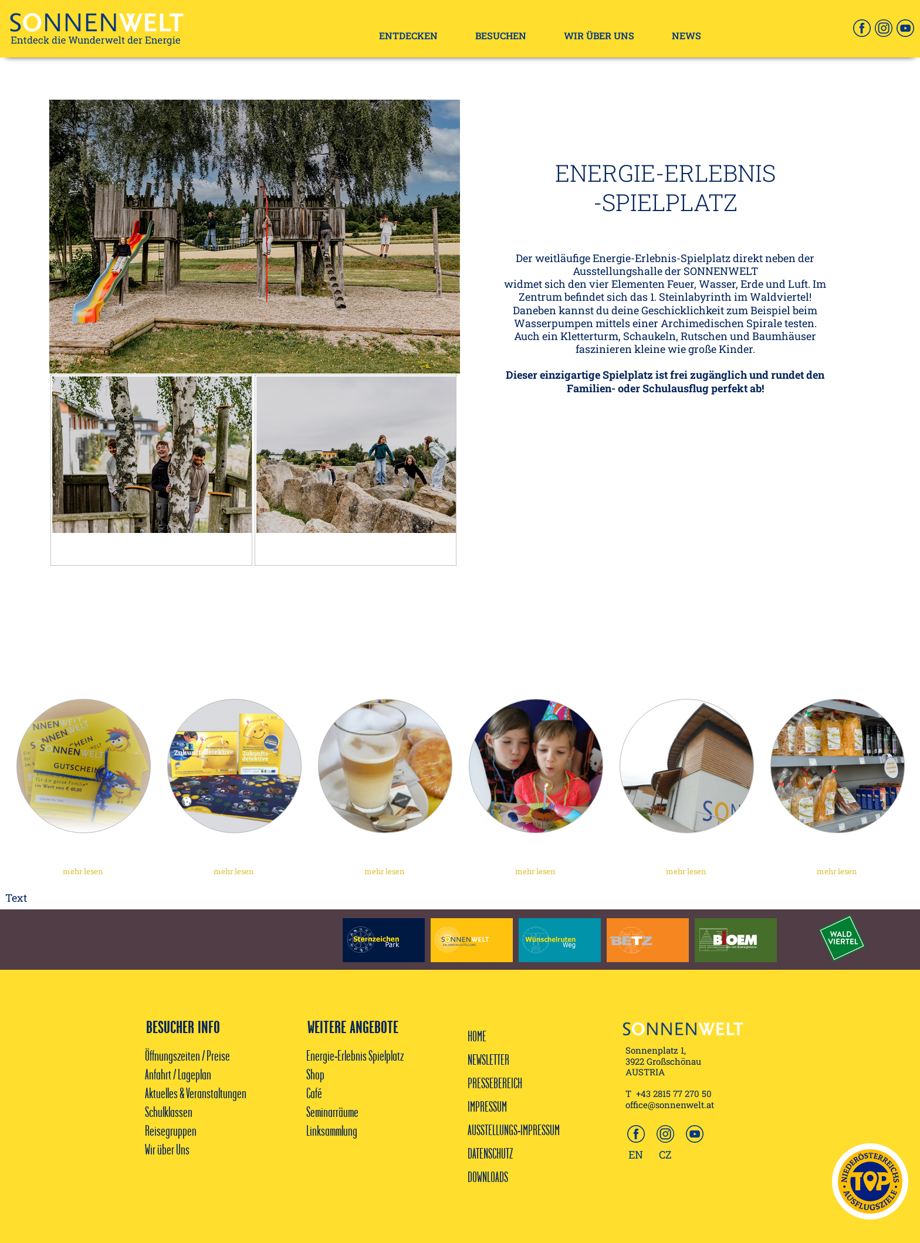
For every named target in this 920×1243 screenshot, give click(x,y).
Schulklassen (168, 1111)
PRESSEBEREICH (495, 1083)
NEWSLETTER (488, 1059)
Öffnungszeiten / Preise (187, 1055)
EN (635, 1154)
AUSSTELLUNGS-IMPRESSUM (514, 1130)
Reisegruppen (171, 1130)
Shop (315, 1074)
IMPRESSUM (487, 1106)
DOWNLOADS (488, 1177)
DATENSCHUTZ (490, 1153)
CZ (665, 1154)
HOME (477, 1036)
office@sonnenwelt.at (669, 1104)
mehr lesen (83, 871)
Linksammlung (331, 1130)
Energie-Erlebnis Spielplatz (355, 1055)
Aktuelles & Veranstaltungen (195, 1093)
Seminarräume (332, 1111)
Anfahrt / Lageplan (178, 1074)
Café (315, 1093)
